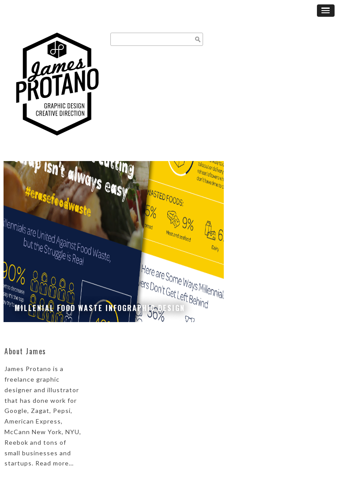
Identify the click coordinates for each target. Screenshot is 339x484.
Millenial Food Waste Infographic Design (100, 308)
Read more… (54, 463)
